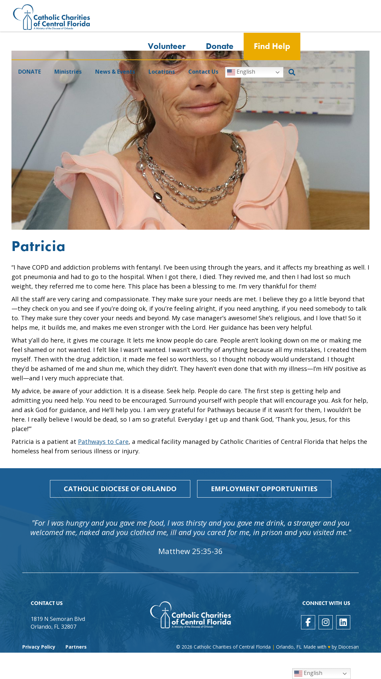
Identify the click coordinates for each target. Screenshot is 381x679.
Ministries (68, 72)
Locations (161, 72)
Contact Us (203, 72)
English (241, 72)
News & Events (115, 72)
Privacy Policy (38, 647)
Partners (76, 647)
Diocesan (348, 647)
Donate (220, 46)
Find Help (272, 46)
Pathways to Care (103, 441)
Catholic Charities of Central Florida (232, 647)
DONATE (29, 72)
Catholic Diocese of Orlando (120, 488)
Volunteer (167, 46)
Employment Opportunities (264, 488)
